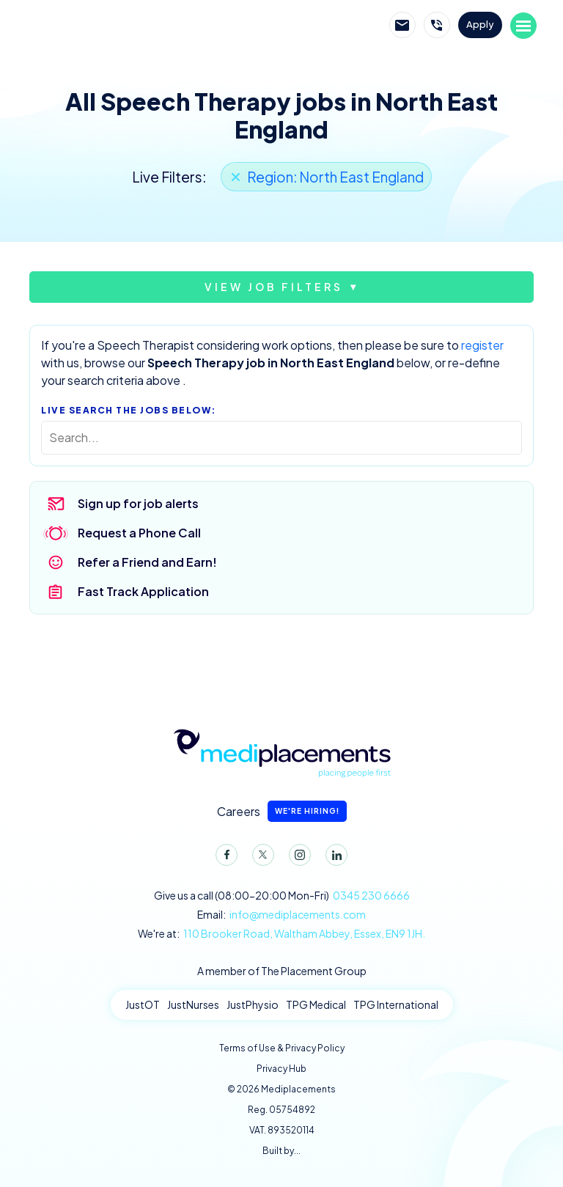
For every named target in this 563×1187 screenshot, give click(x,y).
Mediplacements (104, 25)
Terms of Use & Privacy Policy (282, 1048)
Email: (281, 914)
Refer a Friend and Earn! (147, 562)
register (482, 345)
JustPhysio (253, 1004)
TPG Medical (316, 1004)
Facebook (224, 858)
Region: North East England (335, 176)
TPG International (395, 1004)
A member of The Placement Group (282, 970)
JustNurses (193, 1004)
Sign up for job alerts (138, 503)
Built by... (281, 1150)
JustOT (142, 1004)
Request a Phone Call (139, 532)
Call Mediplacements (437, 25)
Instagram (297, 858)
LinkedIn (333, 858)
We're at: (281, 933)
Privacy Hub (281, 1068)
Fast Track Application (143, 591)
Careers (282, 811)
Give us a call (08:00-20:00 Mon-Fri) (282, 895)
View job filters (274, 286)
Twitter (260, 858)
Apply (480, 24)
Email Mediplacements (402, 25)
